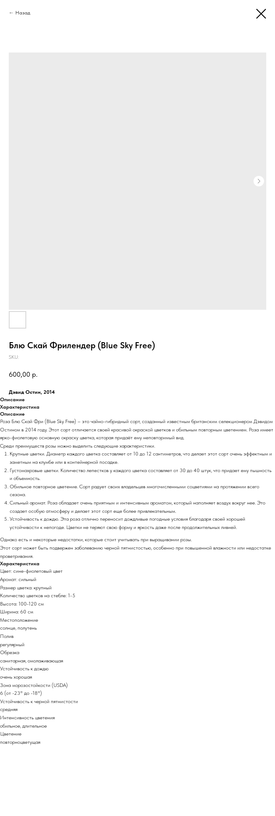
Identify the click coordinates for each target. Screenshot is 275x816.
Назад (22, 13)
